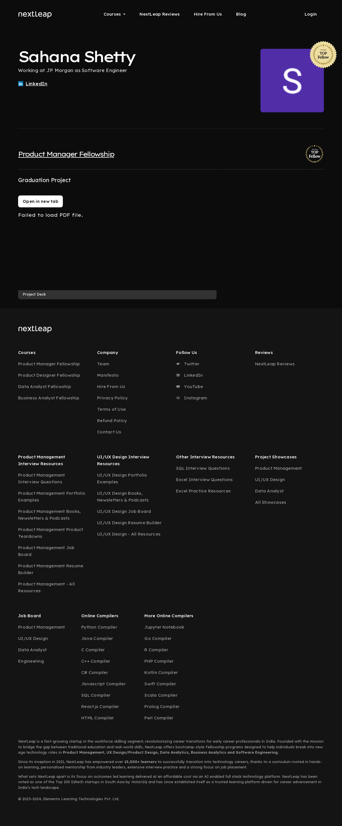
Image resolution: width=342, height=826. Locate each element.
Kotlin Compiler (161, 672)
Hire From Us (208, 14)
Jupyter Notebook (164, 627)
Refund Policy (112, 420)
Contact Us (109, 432)
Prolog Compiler (161, 706)
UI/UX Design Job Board (124, 511)
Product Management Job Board (46, 551)
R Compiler (156, 649)
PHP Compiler (159, 661)
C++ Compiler (95, 661)
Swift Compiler (160, 683)
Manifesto (108, 375)
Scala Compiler (161, 695)
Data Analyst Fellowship (44, 386)
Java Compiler (97, 638)
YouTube (189, 386)
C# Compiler (94, 672)
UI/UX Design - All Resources (129, 534)
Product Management (278, 468)
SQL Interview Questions (203, 468)
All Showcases (270, 502)
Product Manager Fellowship (66, 154)
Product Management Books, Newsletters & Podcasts (49, 515)
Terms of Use (111, 409)
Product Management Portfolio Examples (51, 496)
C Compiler (93, 649)
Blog (241, 14)
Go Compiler (158, 638)
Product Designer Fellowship (49, 375)
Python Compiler (99, 627)
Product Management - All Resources (46, 587)
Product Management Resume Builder (50, 569)
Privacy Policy (112, 398)
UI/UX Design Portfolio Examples (122, 478)
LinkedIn (189, 375)
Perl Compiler (158, 717)
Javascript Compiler (103, 683)
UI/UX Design (270, 479)
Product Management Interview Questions (41, 478)
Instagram (192, 398)
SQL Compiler (95, 695)
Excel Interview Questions (204, 479)
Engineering (31, 661)
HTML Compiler (97, 717)
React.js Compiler (100, 706)
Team (103, 363)
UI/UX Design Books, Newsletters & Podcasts (123, 496)
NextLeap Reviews (160, 14)
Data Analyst (269, 491)
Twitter (187, 363)
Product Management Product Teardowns (51, 533)
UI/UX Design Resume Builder (129, 522)
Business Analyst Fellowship (48, 398)
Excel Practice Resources (203, 491)
